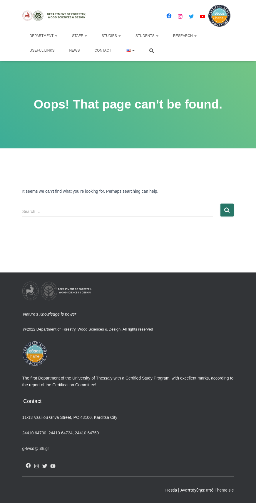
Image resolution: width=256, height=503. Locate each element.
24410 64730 (34, 433)
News (74, 50)
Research (185, 36)
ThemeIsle (224, 490)
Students (146, 36)
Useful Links (42, 50)
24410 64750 (87, 433)
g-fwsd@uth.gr (35, 448)
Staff (79, 36)
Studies (111, 36)
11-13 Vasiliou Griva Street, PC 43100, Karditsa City (69, 417)
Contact (102, 50)
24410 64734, (61, 433)
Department (44, 36)
